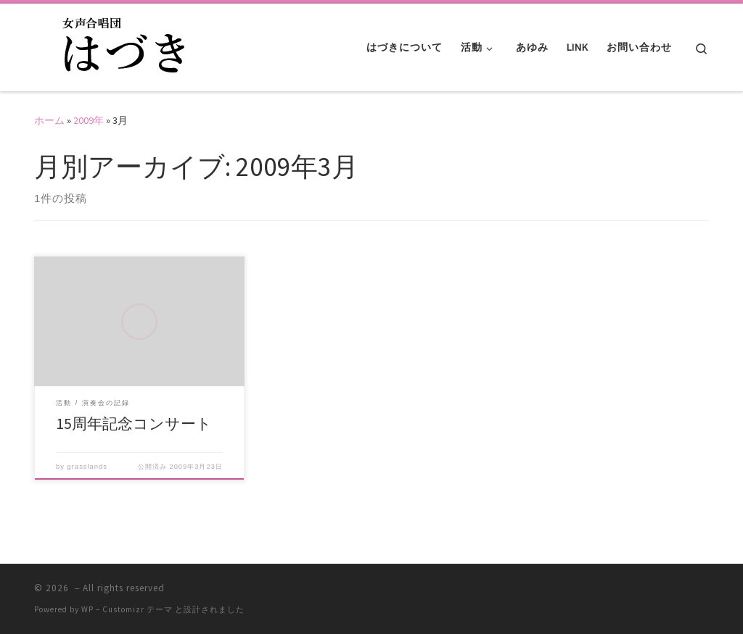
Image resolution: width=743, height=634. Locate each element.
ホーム (49, 120)
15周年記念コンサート (134, 423)
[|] (124, 44)
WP (87, 609)
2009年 (88, 120)
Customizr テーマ (137, 609)
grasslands (87, 466)
